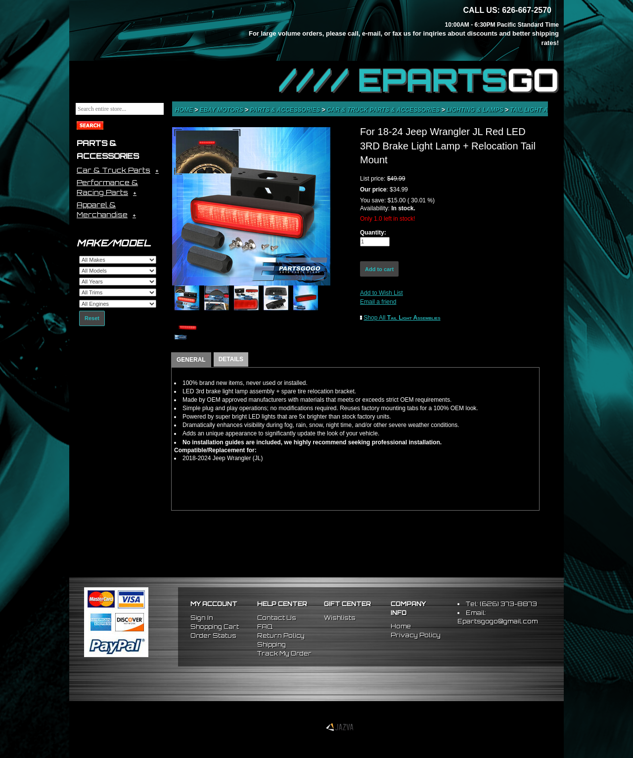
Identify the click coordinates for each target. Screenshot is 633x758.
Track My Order (284, 653)
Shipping (271, 644)
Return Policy (281, 635)
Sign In (201, 617)
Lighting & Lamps (476, 109)
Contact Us (276, 617)
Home (184, 109)
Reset (92, 318)
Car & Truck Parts (113, 170)
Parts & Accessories (285, 109)
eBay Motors (222, 109)
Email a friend (378, 301)
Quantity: (373, 232)
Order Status (213, 635)
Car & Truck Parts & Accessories (384, 109)
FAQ (264, 626)
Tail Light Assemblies (547, 109)
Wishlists (340, 617)
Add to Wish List (381, 292)
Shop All (401, 317)
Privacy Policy (416, 635)
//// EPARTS (419, 80)
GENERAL (191, 359)
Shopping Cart (214, 626)
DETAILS (231, 359)
